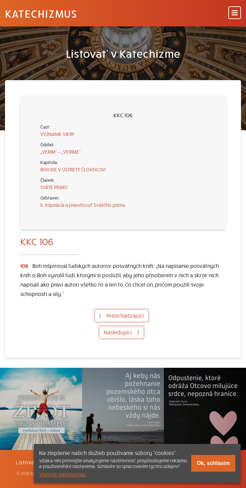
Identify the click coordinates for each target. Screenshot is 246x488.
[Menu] (234, 13)
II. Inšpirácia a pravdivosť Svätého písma (82, 205)
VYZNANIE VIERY (57, 134)
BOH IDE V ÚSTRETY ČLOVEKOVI (72, 169)
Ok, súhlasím (213, 463)
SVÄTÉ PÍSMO (53, 187)
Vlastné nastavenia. (62, 474)
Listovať (26, 462)
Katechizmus (41, 13)
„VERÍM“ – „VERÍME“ (60, 152)
